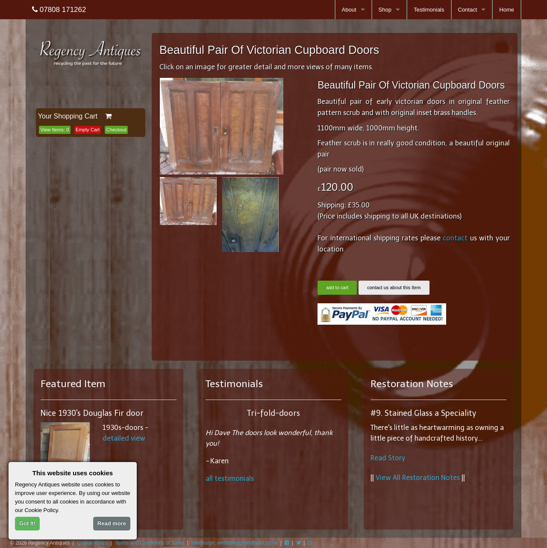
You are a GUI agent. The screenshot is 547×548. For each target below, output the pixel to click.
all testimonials (230, 478)
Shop (385, 9)
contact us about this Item (394, 287)
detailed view (124, 438)
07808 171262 (59, 10)
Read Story (388, 458)
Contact (467, 9)
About (349, 9)
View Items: (54, 129)
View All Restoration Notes (418, 478)
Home (506, 9)
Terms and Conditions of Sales (149, 543)
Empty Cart (88, 129)
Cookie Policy (92, 543)
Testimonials (429, 9)
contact (455, 238)
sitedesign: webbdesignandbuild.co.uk (234, 543)
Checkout (116, 129)
